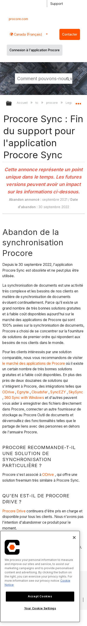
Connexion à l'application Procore (35, 50)
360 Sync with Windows (24, 397)
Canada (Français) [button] (27, 34)
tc (37, 102)
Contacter (69, 34)
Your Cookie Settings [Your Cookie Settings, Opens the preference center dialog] (40, 608)
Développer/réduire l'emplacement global (78, 102)
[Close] (74, 537)
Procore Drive (13, 511)
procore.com (18, 19)
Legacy (71, 102)
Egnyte (23, 392)
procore (52, 102)
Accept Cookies (40, 596)
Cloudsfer (40, 392)
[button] (68, 78)
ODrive (8, 392)
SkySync (76, 392)
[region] (40, 576)
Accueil (23, 102)
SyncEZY (58, 392)
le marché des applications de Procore (33, 363)
